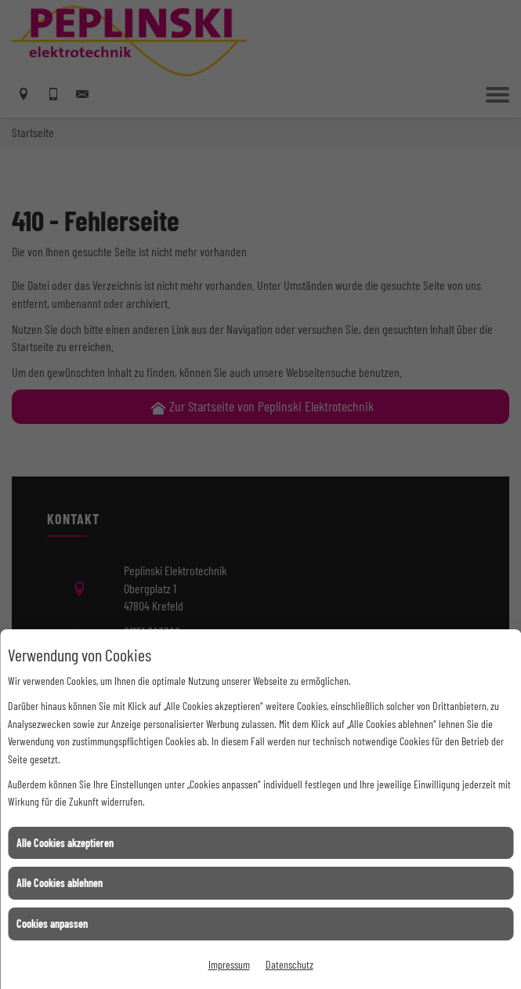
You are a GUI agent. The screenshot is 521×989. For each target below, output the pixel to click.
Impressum (229, 964)
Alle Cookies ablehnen (59, 882)
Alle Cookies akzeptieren (65, 843)
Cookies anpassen (52, 923)
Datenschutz (289, 964)
